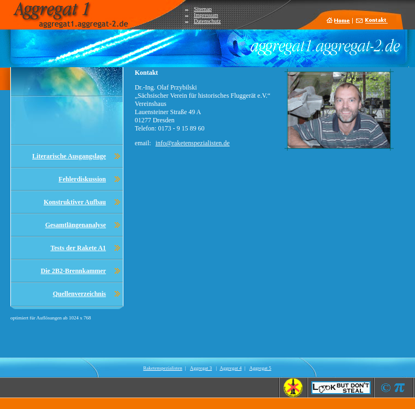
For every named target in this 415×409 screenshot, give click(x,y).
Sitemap (203, 9)
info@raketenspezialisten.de (193, 143)
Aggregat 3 (201, 368)
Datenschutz (207, 21)
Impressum (206, 15)
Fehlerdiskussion (82, 179)
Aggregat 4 (230, 368)
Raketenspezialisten (162, 368)
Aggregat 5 (260, 368)
